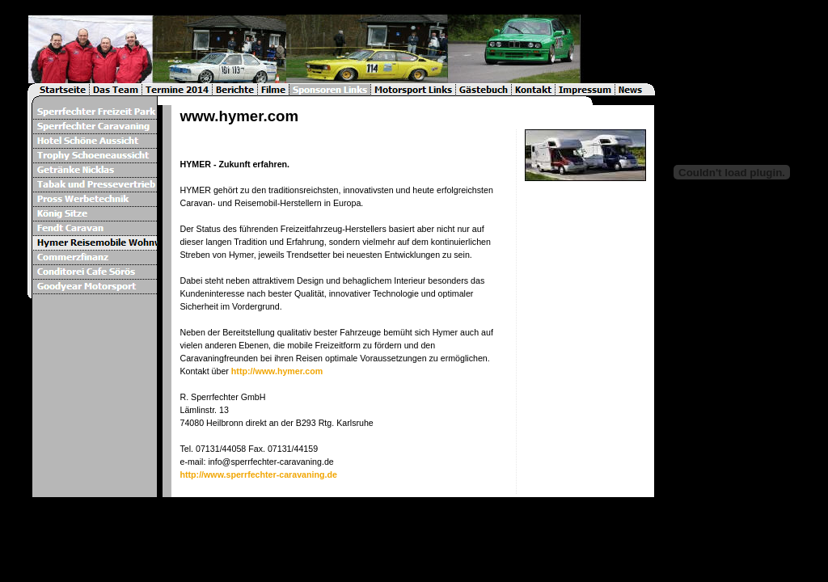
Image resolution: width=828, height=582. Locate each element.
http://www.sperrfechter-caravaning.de (258, 474)
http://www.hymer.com (277, 371)
